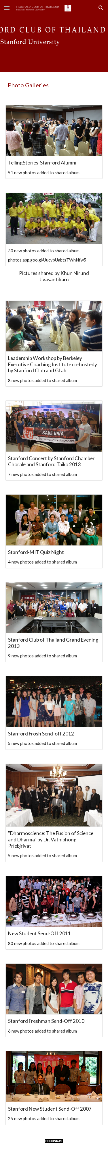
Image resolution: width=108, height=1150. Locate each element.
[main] (54, 85)
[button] (7, 8)
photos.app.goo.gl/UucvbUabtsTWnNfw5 (47, 260)
